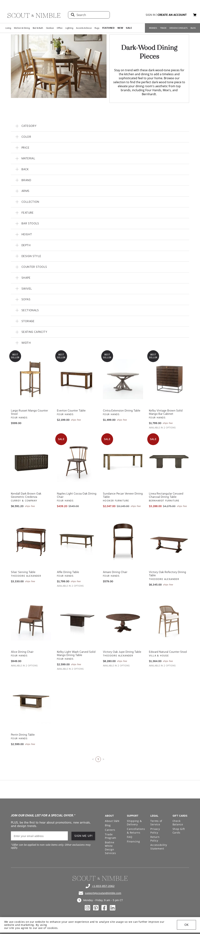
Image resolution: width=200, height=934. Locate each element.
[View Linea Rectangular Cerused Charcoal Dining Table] (169, 462)
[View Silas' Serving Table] (31, 540)
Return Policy (154, 838)
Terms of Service (156, 822)
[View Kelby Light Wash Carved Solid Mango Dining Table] (77, 620)
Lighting (69, 28)
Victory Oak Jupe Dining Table (122, 651)
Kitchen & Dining (22, 28)
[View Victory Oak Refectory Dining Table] (169, 540)
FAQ (129, 837)
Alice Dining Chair (22, 651)
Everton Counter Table (71, 410)
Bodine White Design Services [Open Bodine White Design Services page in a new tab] (110, 848)
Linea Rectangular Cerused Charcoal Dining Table (166, 495)
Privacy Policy (155, 830)
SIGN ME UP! (83, 836)
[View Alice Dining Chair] (31, 620)
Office (60, 28)
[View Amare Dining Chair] (123, 540)
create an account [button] (172, 15)
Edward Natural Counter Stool (168, 651)
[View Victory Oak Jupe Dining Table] (123, 620)
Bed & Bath (38, 28)
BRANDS (153, 28)
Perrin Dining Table (23, 734)
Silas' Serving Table (23, 572)
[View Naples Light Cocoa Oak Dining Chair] (77, 462)
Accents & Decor (84, 28)
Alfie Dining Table (68, 572)
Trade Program (110, 836)
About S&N (112, 821)
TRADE (163, 28)
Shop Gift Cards (179, 830)
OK (186, 925)
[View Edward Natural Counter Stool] (169, 620)
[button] (194, 15)
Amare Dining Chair (115, 572)
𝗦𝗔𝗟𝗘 (129, 28)
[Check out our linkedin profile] (112, 907)
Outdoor (50, 28)
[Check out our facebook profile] (104, 907)
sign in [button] (150, 15)
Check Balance (178, 822)
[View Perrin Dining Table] (31, 703)
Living (8, 28)
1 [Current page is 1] (98, 759)
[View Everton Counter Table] (77, 379)
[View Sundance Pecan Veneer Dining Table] (123, 462)
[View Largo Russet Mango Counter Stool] (31, 379)
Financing (133, 841)
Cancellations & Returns (136, 830)
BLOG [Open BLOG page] (193, 28)
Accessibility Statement (158, 846)
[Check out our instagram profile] (87, 907)
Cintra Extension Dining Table (121, 410)
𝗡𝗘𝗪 (120, 28)
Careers (110, 830)
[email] (39, 836)
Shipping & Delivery (134, 822)
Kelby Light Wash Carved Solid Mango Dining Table (76, 653)
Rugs (97, 28)
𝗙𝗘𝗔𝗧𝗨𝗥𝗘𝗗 (108, 28)
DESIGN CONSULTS (178, 28)
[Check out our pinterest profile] (96, 907)
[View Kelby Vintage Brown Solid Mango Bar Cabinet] (169, 379)
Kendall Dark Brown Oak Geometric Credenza (26, 495)
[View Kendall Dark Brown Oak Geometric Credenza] (31, 462)
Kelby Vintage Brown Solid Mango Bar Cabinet (166, 412)
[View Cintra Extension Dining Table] (123, 379)
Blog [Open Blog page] (108, 825)
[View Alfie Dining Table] (77, 540)
